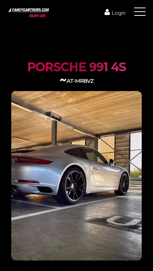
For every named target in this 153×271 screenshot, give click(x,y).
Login (114, 13)
